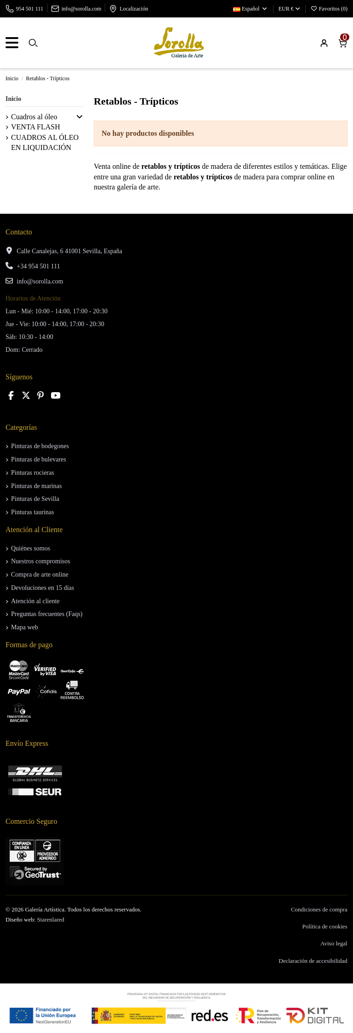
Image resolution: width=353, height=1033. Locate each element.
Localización (134, 9)
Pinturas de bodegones (40, 446)
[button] (79, 117)
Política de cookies (324, 926)
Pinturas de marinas (36, 486)
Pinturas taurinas (32, 512)
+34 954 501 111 (38, 266)
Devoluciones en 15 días (42, 587)
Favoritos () (329, 9)
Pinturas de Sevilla (35, 498)
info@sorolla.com (82, 9)
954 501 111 (29, 9)
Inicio (13, 98)
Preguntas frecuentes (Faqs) (47, 614)
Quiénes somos (30, 548)
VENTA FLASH (35, 127)
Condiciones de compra (319, 909)
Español (250, 9)
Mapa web (24, 627)
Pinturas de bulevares (38, 459)
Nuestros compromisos (40, 561)
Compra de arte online (39, 574)
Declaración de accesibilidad (313, 960)
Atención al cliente (35, 601)
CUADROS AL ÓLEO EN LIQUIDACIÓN (45, 142)
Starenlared (50, 919)
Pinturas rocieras (32, 472)
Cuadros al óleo (34, 117)
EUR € (289, 9)
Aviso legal (333, 943)
